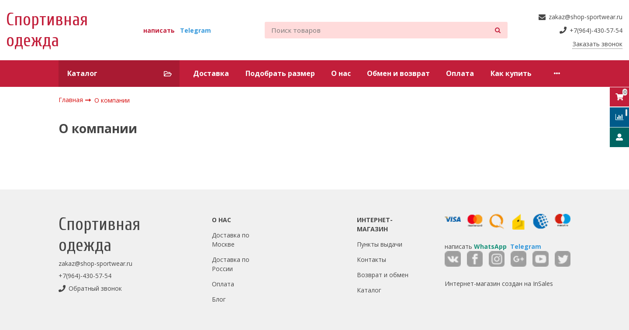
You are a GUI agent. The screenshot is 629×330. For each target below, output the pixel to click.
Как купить (511, 73)
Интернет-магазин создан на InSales (499, 283)
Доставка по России (230, 264)
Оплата (460, 73)
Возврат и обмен (382, 275)
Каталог (369, 290)
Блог (219, 299)
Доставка (211, 73)
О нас (341, 73)
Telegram (195, 30)
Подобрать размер (280, 73)
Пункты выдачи (379, 244)
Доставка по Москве (230, 239)
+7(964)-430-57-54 (85, 276)
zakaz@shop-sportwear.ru (95, 263)
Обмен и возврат (398, 73)
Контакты (371, 259)
